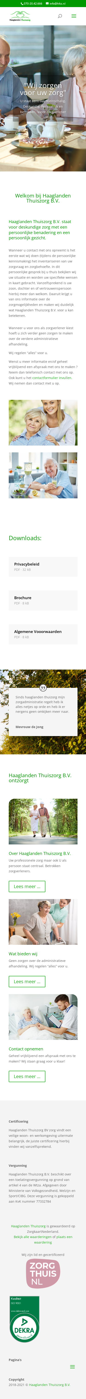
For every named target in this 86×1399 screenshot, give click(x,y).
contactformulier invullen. (52, 371)
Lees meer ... (27, 879)
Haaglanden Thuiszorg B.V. (49, 1378)
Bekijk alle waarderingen (33, 1230)
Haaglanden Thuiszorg (28, 1219)
